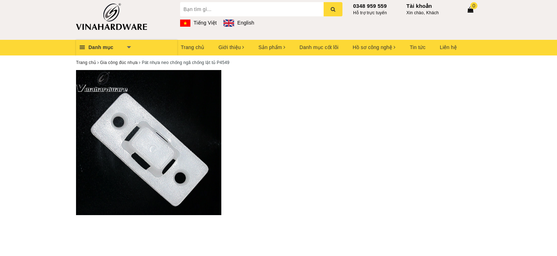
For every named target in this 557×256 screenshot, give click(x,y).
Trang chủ (192, 47)
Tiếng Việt (198, 23)
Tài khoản (419, 6)
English (238, 23)
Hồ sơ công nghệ (374, 47)
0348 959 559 (370, 6)
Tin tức (417, 47)
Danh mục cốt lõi (319, 47)
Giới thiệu (231, 47)
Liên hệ (448, 47)
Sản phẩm (271, 47)
